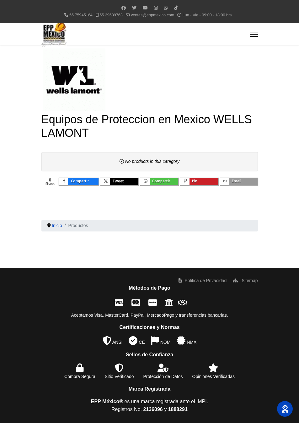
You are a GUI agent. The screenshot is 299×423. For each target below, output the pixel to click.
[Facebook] (123, 7)
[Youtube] (145, 7)
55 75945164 (81, 15)
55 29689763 (111, 15)
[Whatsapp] (166, 7)
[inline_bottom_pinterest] (199, 181)
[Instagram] (156, 7)
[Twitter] (134, 7)
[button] (285, 409)
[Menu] (254, 34)
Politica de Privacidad (203, 280)
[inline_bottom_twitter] (119, 181)
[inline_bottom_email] (239, 181)
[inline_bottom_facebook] (79, 181)
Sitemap (245, 280)
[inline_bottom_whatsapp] (159, 181)
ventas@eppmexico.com (152, 15)
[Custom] (176, 7)
